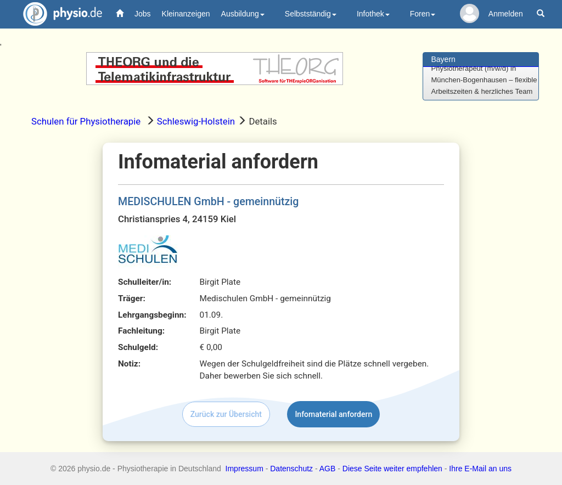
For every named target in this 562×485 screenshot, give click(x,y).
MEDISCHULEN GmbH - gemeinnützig (208, 201)
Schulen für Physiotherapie (85, 121)
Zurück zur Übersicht (226, 414)
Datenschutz (291, 468)
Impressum (244, 468)
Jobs (142, 13)
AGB (327, 468)
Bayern (443, 59)
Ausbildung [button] (243, 13)
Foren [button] (423, 13)
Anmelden (505, 13)
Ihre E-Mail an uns (480, 468)
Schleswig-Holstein (196, 121)
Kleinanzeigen (186, 13)
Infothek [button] (373, 13)
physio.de (58, 14)
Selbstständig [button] (310, 13)
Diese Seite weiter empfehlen (392, 468)
